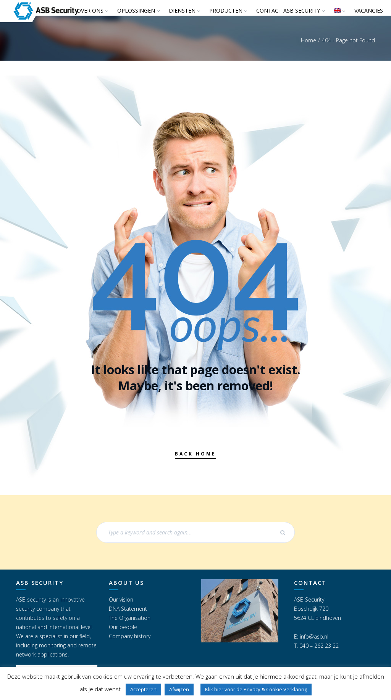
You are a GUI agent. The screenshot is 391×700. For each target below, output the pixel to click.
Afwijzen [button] (179, 689)
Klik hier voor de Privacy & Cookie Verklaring (256, 689)
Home (308, 40)
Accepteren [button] (143, 689)
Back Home (195, 454)
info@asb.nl (314, 636)
